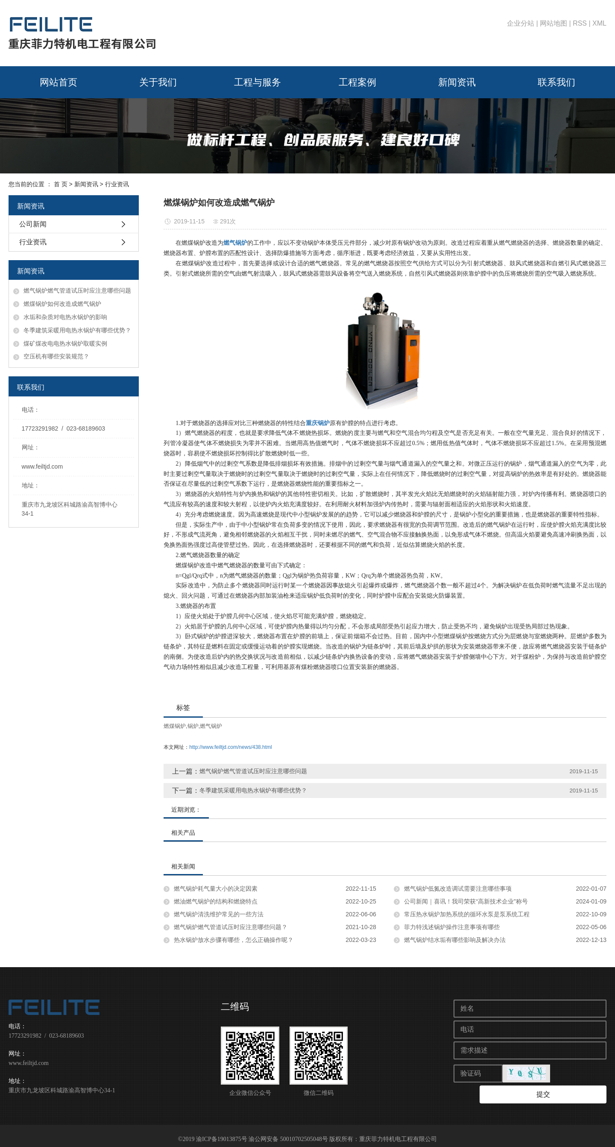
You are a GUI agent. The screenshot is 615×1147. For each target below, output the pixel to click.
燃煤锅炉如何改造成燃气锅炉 (62, 303)
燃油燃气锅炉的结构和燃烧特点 (216, 901)
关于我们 (158, 82)
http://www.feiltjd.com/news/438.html (230, 747)
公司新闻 (33, 224)
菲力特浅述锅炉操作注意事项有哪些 (452, 927)
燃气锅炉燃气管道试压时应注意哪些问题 (77, 290)
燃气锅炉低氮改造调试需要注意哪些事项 (458, 888)
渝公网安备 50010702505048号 (288, 1132)
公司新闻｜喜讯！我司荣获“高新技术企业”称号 (465, 901)
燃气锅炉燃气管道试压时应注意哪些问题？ (230, 927)
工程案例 (357, 82)
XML (599, 23)
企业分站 (520, 23)
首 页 (60, 184)
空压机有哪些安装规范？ (56, 356)
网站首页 (58, 82)
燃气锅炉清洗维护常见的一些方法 (219, 914)
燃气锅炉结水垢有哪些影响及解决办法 (455, 939)
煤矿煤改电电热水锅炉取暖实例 (65, 343)
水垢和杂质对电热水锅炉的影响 (65, 317)
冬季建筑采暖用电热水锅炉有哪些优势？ (77, 330)
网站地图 (553, 23)
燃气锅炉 (211, 726)
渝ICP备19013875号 (221, 1132)
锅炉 (193, 726)
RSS (580, 23)
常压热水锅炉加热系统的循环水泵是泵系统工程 (467, 914)
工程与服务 (257, 82)
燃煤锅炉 (175, 726)
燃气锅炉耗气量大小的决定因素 (216, 888)
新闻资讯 (457, 82)
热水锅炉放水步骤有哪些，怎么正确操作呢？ (233, 939)
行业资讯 (117, 184)
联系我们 (556, 82)
